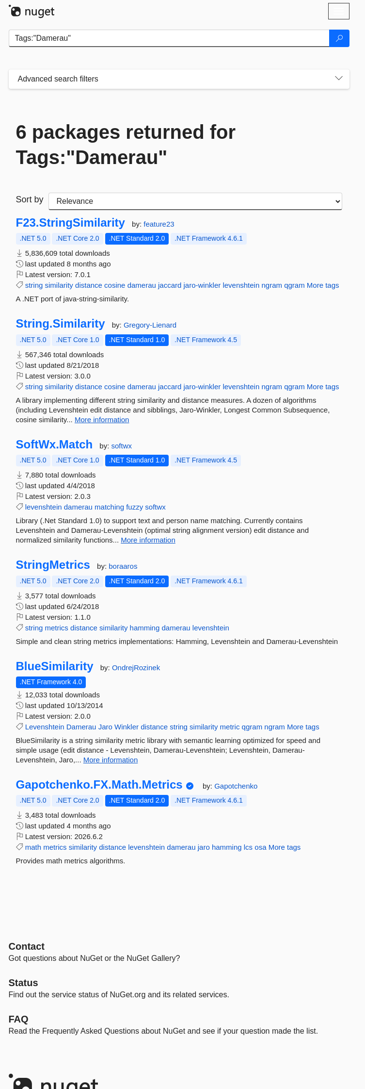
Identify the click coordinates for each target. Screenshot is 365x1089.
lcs (248, 847)
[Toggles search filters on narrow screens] (338, 79)
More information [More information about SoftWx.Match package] (148, 540)
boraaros (123, 566)
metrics (56, 628)
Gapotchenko (235, 786)
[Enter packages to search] (169, 38)
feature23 (158, 224)
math (33, 847)
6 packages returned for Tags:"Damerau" (126, 144)
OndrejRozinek (136, 667)
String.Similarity (60, 323)
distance (88, 285)
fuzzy (134, 507)
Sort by (30, 199)
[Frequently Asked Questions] (19, 1019)
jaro (204, 847)
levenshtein (240, 285)
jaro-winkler (202, 285)
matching (109, 507)
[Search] (339, 38)
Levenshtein (44, 727)
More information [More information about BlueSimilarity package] (110, 760)
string (34, 285)
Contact (27, 946)
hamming (145, 628)
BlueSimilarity (55, 666)
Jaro (105, 727)
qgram (294, 285)
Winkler (126, 727)
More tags (323, 285)
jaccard (169, 285)
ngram (271, 285)
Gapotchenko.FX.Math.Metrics (99, 784)
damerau (141, 285)
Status (23, 982)
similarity (59, 285)
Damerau (81, 727)
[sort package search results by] (195, 201)
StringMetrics (53, 565)
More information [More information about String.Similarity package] (102, 419)
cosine (114, 285)
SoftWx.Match (54, 444)
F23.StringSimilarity (70, 222)
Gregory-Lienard (150, 325)
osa (260, 847)
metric (230, 727)
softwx (121, 446)
